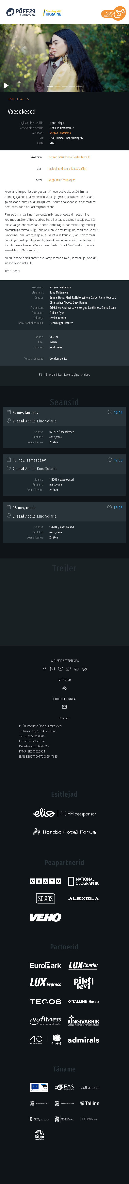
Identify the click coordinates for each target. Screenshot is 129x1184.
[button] (9, 56)
